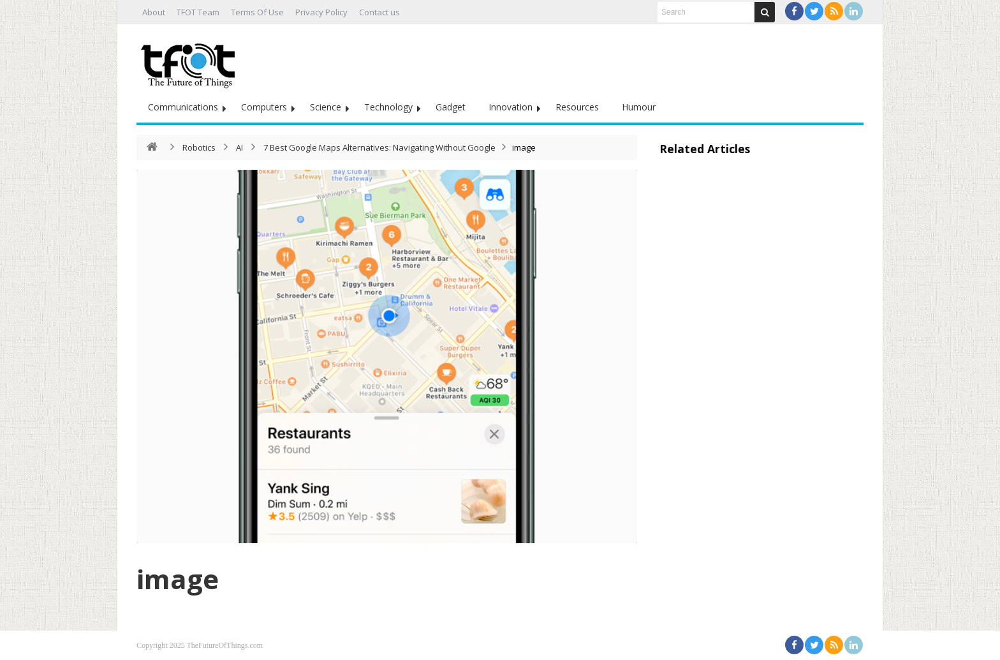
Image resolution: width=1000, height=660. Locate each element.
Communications (183, 107)
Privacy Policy (321, 12)
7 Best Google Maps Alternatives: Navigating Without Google (379, 147)
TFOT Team (198, 12)
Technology (388, 107)
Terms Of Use (257, 12)
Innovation (511, 107)
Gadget (451, 107)
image (177, 578)
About (153, 12)
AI (239, 147)
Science (325, 107)
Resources (577, 107)
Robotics (199, 147)
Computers (264, 107)
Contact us (379, 12)
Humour (639, 107)
